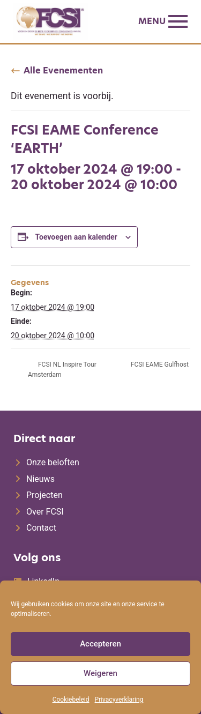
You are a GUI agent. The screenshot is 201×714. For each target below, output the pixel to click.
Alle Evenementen (63, 71)
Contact (41, 528)
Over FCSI (45, 512)
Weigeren (100, 673)
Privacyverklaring (119, 699)
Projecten (44, 495)
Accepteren (100, 644)
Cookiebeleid (71, 699)
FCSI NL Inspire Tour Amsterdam (62, 369)
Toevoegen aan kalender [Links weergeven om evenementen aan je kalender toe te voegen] (76, 237)
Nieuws (40, 479)
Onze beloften (52, 462)
